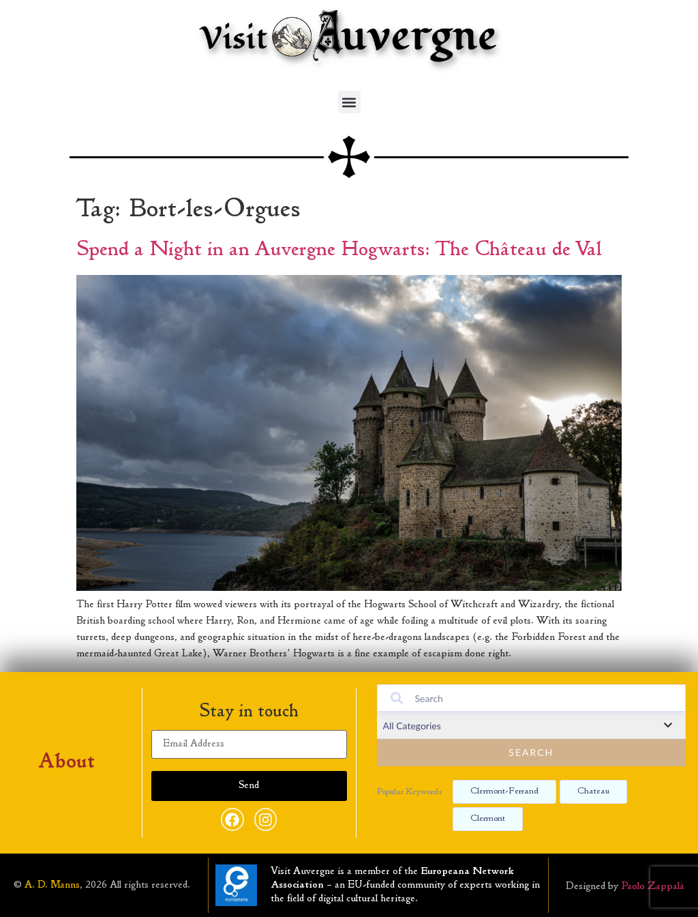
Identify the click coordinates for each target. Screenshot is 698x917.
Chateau (593, 791)
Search (531, 752)
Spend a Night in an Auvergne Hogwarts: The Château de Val (339, 250)
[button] (349, 102)
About (66, 762)
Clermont (487, 819)
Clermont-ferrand (504, 791)
